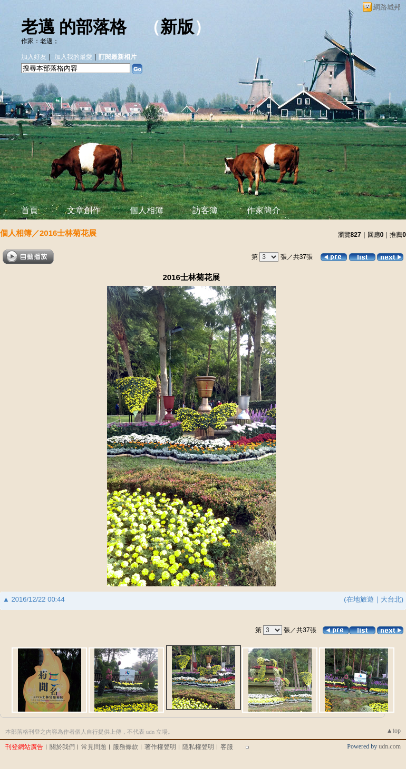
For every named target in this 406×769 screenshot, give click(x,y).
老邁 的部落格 (74, 26)
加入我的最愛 (73, 57)
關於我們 (62, 747)
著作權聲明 (160, 747)
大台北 (391, 599)
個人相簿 (146, 210)
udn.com (390, 746)
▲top (393, 730)
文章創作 (84, 210)
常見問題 (94, 747)
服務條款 (125, 747)
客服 (226, 747)
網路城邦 (387, 7)
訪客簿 (205, 210)
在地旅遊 (360, 599)
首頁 (29, 210)
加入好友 (33, 57)
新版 (177, 26)
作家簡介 (264, 210)
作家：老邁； (40, 41)
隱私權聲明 (198, 747)
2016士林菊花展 (68, 232)
